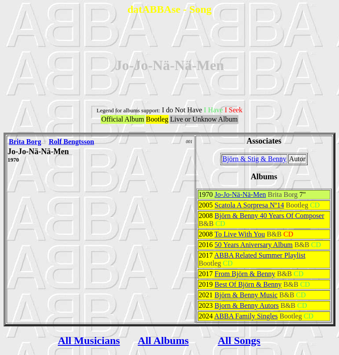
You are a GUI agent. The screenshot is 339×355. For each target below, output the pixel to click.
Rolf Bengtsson (71, 141)
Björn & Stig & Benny (254, 159)
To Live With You (240, 234)
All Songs (239, 340)
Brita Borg (25, 141)
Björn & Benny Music (246, 295)
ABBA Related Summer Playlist (259, 255)
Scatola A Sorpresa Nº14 (249, 205)
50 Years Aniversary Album (254, 244)
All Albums (163, 340)
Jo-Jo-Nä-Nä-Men (240, 194)
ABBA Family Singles (246, 316)
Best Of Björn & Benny (248, 284)
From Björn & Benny (245, 273)
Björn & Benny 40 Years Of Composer (269, 215)
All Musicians (89, 340)
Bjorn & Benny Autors (247, 305)
